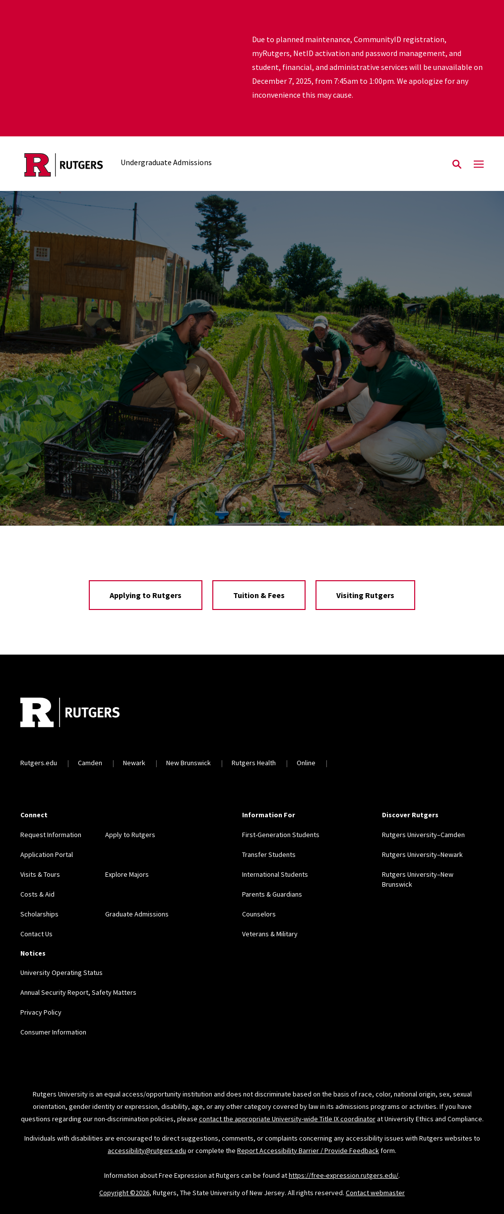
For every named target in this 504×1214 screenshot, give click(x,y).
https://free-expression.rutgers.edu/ (343, 1175)
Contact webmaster (375, 1192)
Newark (134, 762)
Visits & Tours (40, 874)
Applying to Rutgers (146, 595)
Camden (90, 762)
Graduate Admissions (137, 914)
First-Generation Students (280, 834)
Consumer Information (53, 1032)
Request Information (50, 834)
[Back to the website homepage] (63, 165)
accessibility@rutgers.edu (147, 1150)
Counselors (259, 914)
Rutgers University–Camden (423, 834)
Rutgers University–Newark (422, 854)
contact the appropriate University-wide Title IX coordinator (287, 1118)
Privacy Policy (41, 1012)
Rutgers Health (254, 762)
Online (306, 762)
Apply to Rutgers (130, 834)
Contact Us (36, 933)
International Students (275, 874)
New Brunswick (188, 762)
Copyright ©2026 (124, 1192)
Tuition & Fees (259, 595)
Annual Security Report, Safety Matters (78, 992)
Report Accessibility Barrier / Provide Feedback (308, 1150)
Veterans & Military (270, 933)
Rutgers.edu (38, 762)
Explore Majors (127, 874)
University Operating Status (61, 972)
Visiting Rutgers (365, 595)
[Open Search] (457, 165)
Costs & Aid (37, 894)
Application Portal (46, 854)
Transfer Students (269, 854)
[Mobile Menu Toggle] (479, 165)
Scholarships (39, 914)
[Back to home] (85, 713)
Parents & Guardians (272, 894)
